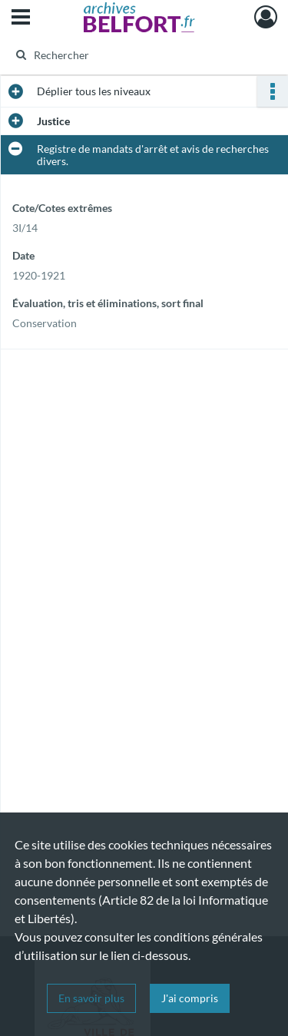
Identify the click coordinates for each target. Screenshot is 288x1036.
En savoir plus (91, 998)
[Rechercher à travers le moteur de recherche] (142, 54)
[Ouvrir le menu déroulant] (21, 18)
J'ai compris (189, 998)
